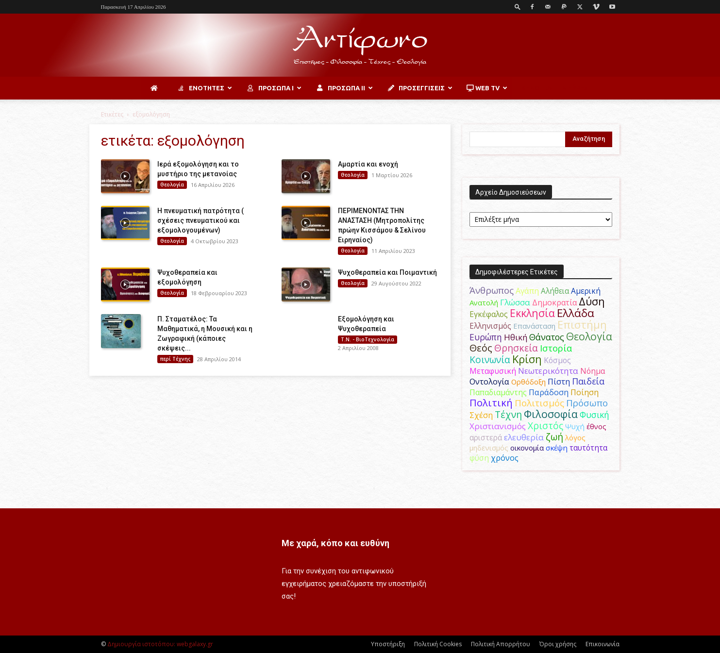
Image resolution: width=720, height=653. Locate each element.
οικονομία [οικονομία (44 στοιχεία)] (527, 447)
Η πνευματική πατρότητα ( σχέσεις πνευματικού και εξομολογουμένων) (200, 220)
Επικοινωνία (603, 644)
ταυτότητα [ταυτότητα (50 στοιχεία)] (588, 448)
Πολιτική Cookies (438, 644)
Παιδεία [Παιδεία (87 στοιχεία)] (588, 381)
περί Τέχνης (175, 358)
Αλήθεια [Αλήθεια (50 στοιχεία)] (555, 291)
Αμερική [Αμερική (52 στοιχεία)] (586, 290)
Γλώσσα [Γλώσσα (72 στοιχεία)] (515, 302)
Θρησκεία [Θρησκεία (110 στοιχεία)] (516, 347)
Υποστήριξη (388, 644)
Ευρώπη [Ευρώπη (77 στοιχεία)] (485, 337)
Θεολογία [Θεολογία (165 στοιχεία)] (589, 336)
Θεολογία (172, 184)
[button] (517, 6)
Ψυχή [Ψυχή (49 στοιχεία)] (575, 426)
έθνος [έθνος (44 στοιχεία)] (596, 426)
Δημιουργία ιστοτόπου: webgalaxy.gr (160, 644)
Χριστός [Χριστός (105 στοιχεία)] (545, 425)
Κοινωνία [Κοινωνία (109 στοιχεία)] (489, 359)
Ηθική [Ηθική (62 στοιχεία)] (515, 337)
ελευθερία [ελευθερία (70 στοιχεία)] (524, 437)
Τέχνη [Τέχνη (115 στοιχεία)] (508, 414)
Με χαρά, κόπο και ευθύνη (335, 543)
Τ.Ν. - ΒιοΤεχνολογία (367, 339)
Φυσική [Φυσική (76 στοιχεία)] (594, 414)
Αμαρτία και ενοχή (368, 164)
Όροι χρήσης (557, 644)
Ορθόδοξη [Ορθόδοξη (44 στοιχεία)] (528, 381)
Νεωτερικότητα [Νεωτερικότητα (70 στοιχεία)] (548, 370)
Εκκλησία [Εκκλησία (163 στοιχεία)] (532, 313)
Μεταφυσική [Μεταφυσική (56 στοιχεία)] (492, 371)
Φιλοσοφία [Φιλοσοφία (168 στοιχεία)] (551, 414)
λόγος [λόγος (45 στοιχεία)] (575, 437)
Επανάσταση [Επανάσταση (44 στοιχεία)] (534, 326)
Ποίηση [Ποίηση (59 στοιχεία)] (584, 392)
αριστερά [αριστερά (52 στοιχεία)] (485, 437)
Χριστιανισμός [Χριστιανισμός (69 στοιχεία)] (497, 426)
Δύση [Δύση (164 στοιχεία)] (592, 301)
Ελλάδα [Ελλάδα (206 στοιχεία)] (575, 312)
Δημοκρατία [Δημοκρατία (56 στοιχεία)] (554, 302)
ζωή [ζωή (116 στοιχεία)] (554, 436)
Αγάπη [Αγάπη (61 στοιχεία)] (527, 290)
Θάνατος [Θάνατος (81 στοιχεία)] (546, 337)
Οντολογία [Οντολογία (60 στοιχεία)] (489, 381)
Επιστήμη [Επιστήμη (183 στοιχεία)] (582, 325)
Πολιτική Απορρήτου (500, 644)
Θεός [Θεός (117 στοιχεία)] (480, 347)
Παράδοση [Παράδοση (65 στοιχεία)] (549, 392)
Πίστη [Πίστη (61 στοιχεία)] (559, 381)
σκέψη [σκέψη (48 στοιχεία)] (557, 447)
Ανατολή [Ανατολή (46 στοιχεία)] (483, 302)
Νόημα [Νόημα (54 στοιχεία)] (592, 371)
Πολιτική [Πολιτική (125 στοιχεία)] (491, 402)
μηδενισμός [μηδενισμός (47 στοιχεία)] (488, 447)
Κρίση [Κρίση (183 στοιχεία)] (527, 359)
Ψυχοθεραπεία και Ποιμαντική (387, 272)
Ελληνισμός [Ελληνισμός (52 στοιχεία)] (490, 325)
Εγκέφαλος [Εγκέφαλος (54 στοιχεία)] (488, 314)
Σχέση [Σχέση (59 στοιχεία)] (481, 415)
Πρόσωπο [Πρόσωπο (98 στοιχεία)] (587, 403)
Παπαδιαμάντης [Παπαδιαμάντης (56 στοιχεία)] (498, 392)
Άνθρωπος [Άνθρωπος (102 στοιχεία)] (491, 290)
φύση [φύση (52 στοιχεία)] (479, 457)
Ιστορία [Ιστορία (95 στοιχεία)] (556, 348)
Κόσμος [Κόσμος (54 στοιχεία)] (557, 360)
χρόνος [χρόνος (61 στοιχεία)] (505, 457)
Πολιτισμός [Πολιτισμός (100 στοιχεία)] (539, 403)
